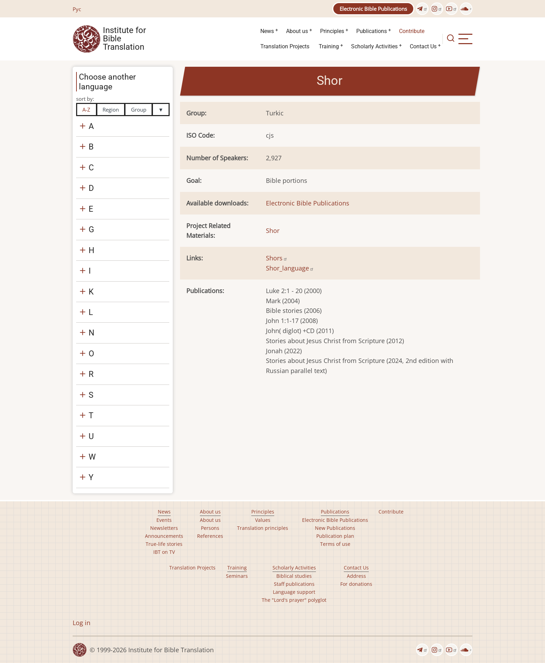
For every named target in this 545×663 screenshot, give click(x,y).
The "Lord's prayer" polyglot (294, 600)
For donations (356, 584)
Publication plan (335, 536)
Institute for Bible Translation (124, 38)
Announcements (164, 536)
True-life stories (164, 544)
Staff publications (294, 584)
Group (138, 109)
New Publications (335, 528)
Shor (272, 230)
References (210, 536)
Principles (332, 31)
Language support (294, 592)
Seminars (237, 576)
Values (262, 520)
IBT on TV (164, 552)
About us (297, 31)
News (267, 31)
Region (111, 109)
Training (329, 46)
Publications (371, 31)
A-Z (86, 109)
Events (164, 520)
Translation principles (262, 528)
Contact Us (423, 46)
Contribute (411, 31)
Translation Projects (284, 46)
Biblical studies (294, 576)
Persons (210, 528)
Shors (276, 258)
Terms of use (335, 544)
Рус (77, 9)
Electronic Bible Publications (373, 8)
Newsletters (164, 528)
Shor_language (290, 268)
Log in (81, 622)
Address (356, 576)
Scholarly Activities (374, 46)
